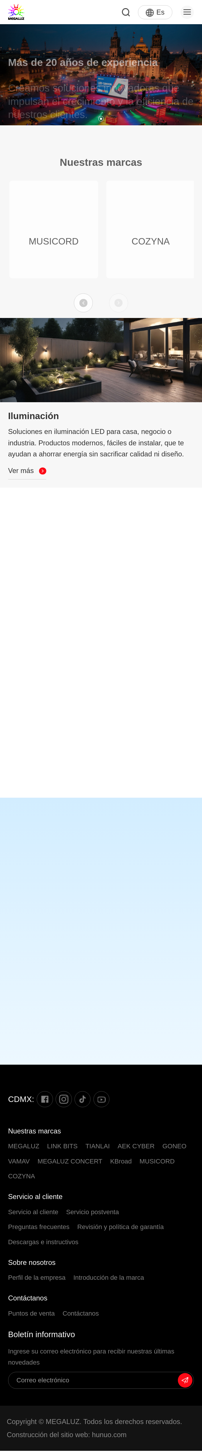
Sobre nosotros (32, 1264)
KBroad (121, 1162)
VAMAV (19, 1162)
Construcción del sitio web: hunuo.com (67, 1435)
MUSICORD (157, 1162)
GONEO (174, 1147)
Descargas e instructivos (43, 1243)
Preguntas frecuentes (39, 1228)
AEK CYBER (136, 1147)
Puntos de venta (31, 1314)
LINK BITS (62, 1147)
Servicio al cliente (35, 1198)
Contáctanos (27, 1299)
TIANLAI (97, 1147)
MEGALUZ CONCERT (70, 1162)
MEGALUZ (23, 1147)
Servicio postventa (92, 1213)
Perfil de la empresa (36, 1278)
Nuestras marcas (34, 1132)
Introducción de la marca (108, 1278)
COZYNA (21, 1177)
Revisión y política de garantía (120, 1228)
